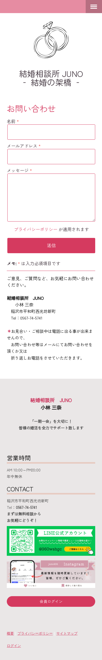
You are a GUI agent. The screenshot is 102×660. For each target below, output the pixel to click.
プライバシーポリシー (35, 229)
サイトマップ (67, 633)
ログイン (14, 645)
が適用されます (51, 229)
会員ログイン (51, 601)
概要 (10, 633)
